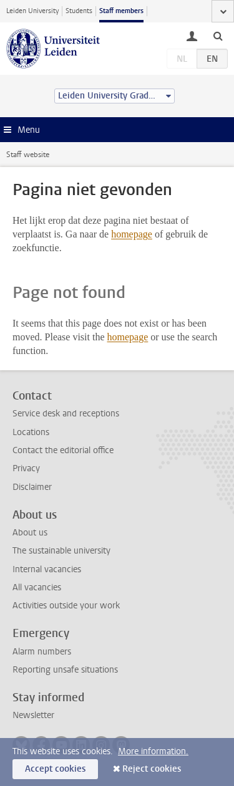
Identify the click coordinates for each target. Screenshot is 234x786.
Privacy (26, 468)
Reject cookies (151, 769)
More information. (153, 751)
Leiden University (32, 11)
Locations (30, 432)
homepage (131, 234)
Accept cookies (55, 769)
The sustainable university (61, 551)
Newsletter (33, 715)
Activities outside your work (66, 605)
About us (29, 533)
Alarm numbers (41, 652)
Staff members (121, 11)
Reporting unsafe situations (65, 670)
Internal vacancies (46, 569)
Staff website (27, 155)
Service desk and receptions (65, 413)
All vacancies (36, 587)
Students (79, 11)
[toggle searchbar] (218, 36)
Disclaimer (32, 487)
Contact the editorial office (63, 450)
